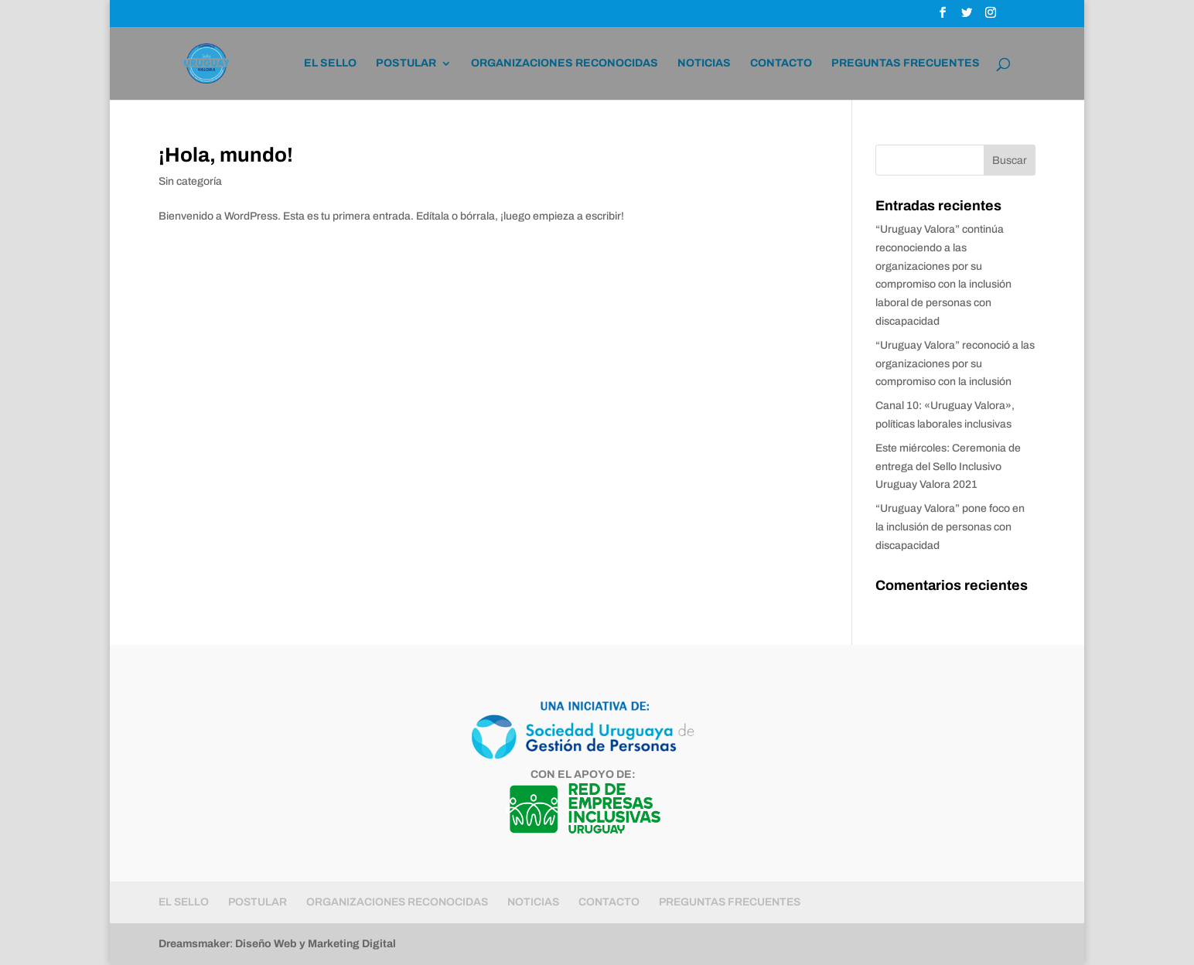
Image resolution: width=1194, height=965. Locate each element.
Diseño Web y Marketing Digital (315, 944)
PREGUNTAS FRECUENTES (905, 63)
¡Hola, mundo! (226, 154)
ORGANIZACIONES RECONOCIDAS (564, 63)
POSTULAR (406, 63)
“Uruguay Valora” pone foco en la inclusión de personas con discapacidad (950, 527)
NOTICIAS (704, 63)
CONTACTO (781, 63)
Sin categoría (190, 181)
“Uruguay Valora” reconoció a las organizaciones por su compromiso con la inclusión (955, 363)
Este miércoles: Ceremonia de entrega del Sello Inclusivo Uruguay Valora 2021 (948, 466)
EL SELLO (330, 63)
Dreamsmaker (194, 944)
